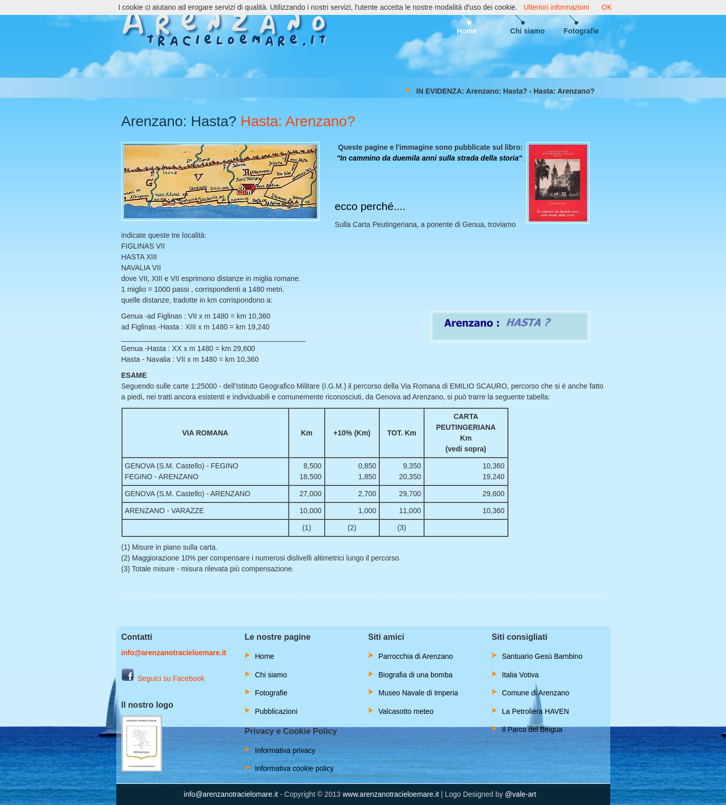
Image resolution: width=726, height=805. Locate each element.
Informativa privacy (285, 750)
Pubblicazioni (276, 711)
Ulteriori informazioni (556, 7)
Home (467, 31)
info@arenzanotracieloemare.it (173, 653)
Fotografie (581, 31)
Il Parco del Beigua (532, 729)
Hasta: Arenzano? (297, 121)
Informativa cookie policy (294, 768)
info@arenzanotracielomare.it (231, 794)
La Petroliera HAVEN (535, 711)
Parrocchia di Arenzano (416, 656)
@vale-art (520, 794)
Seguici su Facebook (163, 678)
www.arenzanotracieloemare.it (391, 794)
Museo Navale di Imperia (418, 693)
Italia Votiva (520, 675)
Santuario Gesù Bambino (542, 656)
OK (606, 7)
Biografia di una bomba (416, 675)
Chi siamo (527, 31)
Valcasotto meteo (406, 711)
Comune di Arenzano (536, 693)
